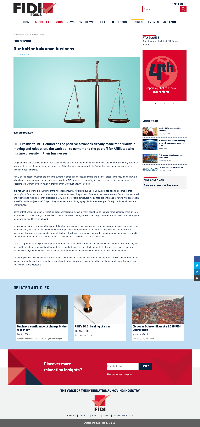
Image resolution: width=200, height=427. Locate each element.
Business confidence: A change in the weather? (42, 328)
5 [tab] (173, 103)
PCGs (90, 335)
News (71, 22)
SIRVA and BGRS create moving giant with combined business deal (172, 142)
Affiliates (136, 338)
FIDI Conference (152, 338)
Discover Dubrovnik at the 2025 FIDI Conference (157, 328)
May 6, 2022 (163, 148)
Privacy (116, 415)
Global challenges (55, 338)
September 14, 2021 (165, 161)
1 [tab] (155, 103)
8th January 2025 (140, 334)
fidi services (41, 338)
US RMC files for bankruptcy (171, 167)
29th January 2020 (23, 132)
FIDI (76, 335)
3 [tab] (164, 103)
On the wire (87, 22)
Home (27, 22)
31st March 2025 (82, 331)
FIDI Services (22, 34)
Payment (82, 335)
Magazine (170, 22)
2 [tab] (160, 103)
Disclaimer (127, 415)
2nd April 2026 (23, 334)
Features (107, 22)
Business (137, 22)
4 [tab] (168, 103)
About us (96, 415)
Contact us (84, 415)
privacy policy (126, 374)
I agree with (120, 374)
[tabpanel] (165, 75)
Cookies (106, 415)
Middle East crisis (49, 22)
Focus (122, 22)
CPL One (113, 423)
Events (153, 22)
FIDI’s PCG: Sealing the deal (93, 326)
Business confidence (25, 338)
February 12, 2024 (165, 171)
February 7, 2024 (164, 134)
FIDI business (21, 54)
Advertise (71, 415)
